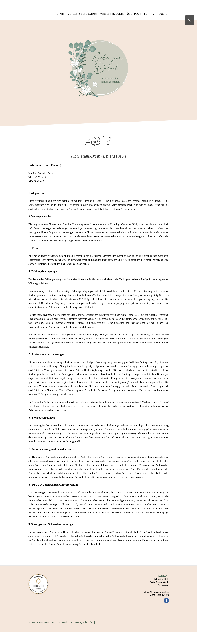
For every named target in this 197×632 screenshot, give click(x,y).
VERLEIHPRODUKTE (112, 14)
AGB (41, 622)
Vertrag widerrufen (84, 622)
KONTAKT (149, 14)
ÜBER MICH (134, 14)
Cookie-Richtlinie (64, 622)
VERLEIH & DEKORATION (82, 14)
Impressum (33, 622)
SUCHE (163, 14)
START (60, 14)
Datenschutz (50, 622)
